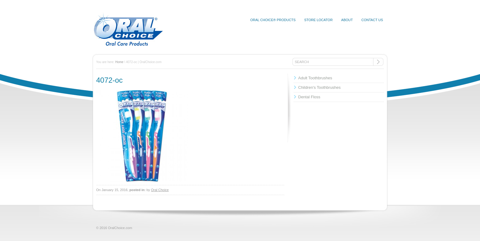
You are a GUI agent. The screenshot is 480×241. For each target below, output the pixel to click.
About (347, 20)
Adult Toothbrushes (315, 78)
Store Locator (318, 20)
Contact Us (372, 20)
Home (119, 62)
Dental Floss (309, 97)
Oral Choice (160, 190)
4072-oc (109, 80)
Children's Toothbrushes (319, 87)
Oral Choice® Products (272, 20)
